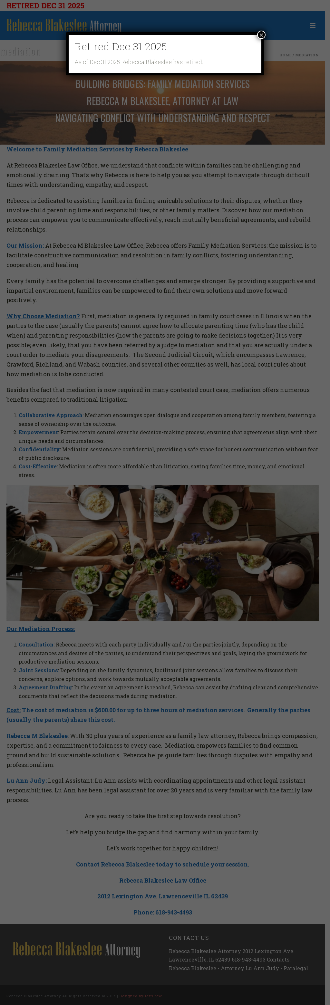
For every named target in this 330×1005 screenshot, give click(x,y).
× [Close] (261, 35)
